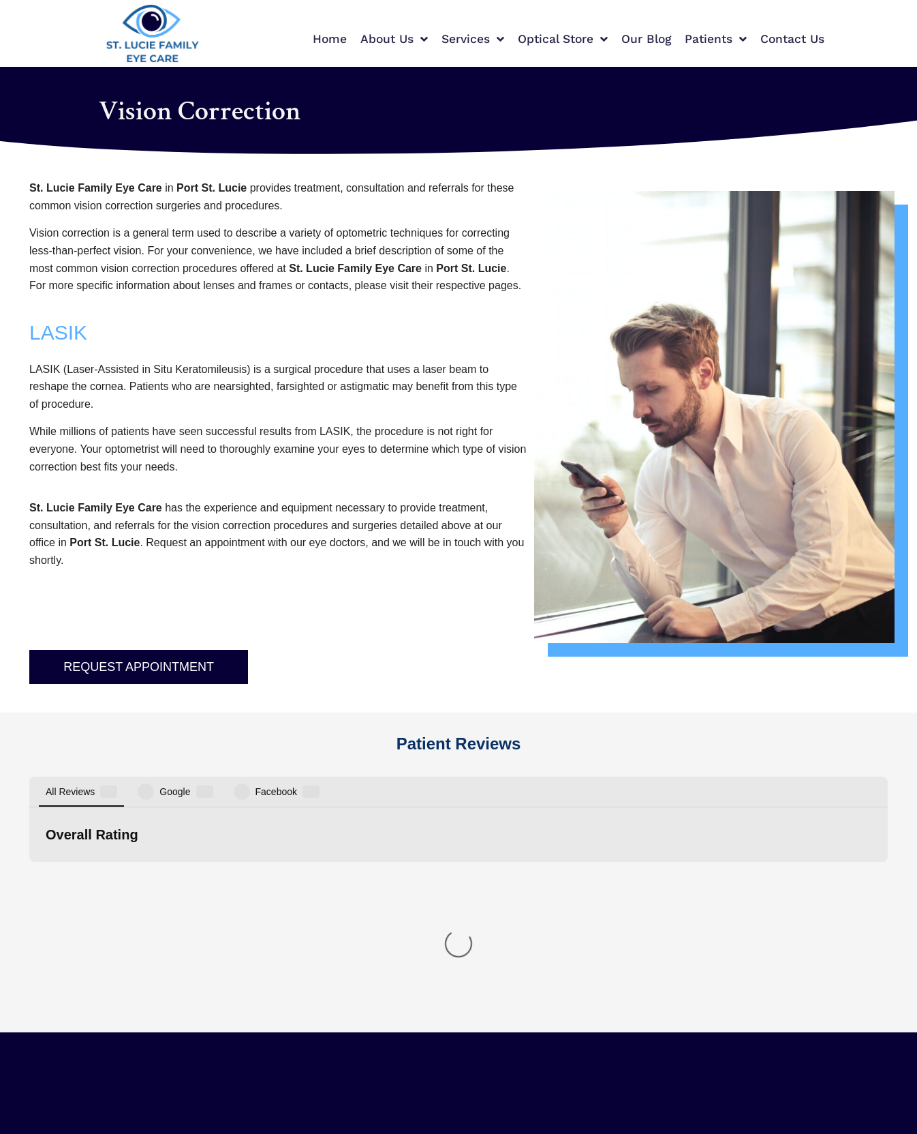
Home (330, 39)
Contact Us (792, 39)
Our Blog (646, 39)
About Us (394, 40)
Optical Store (563, 40)
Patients (716, 40)
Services (472, 40)
